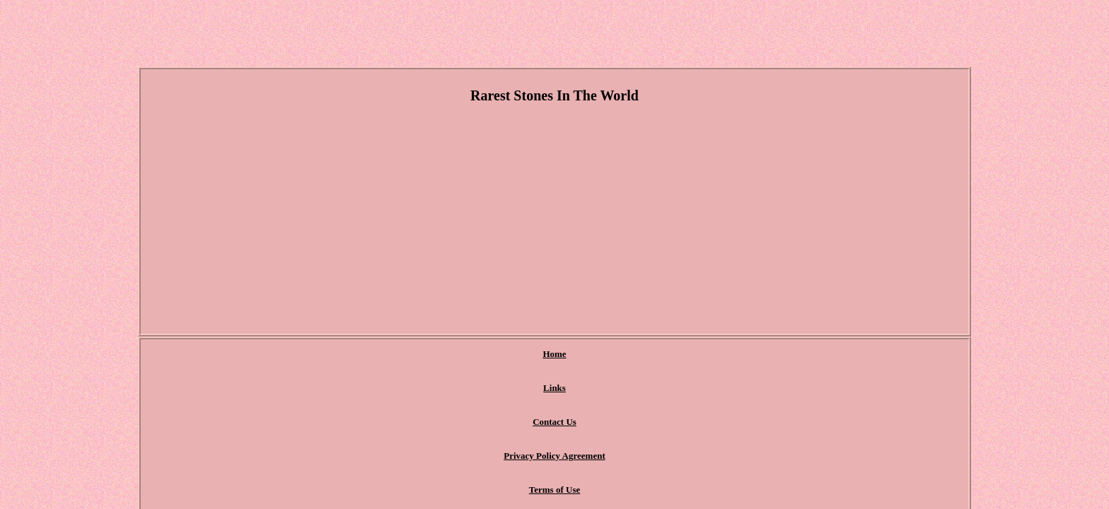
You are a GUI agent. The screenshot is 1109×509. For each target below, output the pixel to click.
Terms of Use (692, 354)
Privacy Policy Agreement (590, 354)
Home (388, 354)
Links (436, 354)
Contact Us (494, 354)
